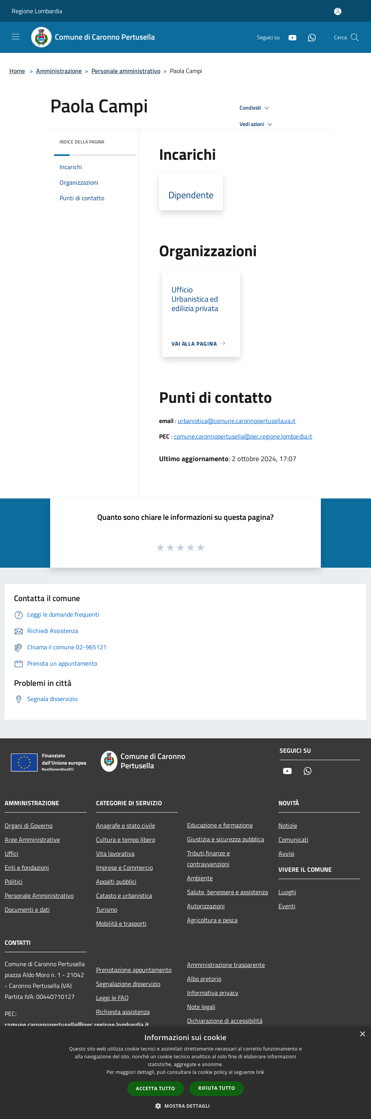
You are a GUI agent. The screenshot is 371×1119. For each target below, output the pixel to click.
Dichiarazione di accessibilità (224, 1020)
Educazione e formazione (220, 825)
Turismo (106, 909)
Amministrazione (59, 70)
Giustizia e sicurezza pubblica (225, 839)
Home (17, 70)
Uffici (11, 853)
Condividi (255, 108)
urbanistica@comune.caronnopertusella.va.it (237, 420)
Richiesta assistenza (123, 1011)
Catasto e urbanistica (124, 895)
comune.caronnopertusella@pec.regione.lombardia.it (243, 436)
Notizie (287, 825)
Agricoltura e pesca (212, 920)
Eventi (287, 906)
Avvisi (286, 853)
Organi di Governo (28, 825)
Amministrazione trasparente (226, 964)
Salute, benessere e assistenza (227, 892)
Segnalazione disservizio (128, 983)
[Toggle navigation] (15, 36)
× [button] (362, 1034)
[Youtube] (289, 37)
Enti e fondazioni (27, 867)
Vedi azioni (257, 124)
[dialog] (185, 1072)
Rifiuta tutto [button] (216, 1088)
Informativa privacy (212, 992)
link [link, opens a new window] (260, 1072)
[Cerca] (354, 37)
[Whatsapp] (309, 37)
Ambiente (200, 878)
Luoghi (287, 892)
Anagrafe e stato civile (125, 825)
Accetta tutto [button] (155, 1088)
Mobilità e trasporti (121, 923)
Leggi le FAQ (112, 997)
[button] (185, 1106)
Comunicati (293, 839)
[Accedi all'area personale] (337, 11)
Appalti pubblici (116, 881)
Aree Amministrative (32, 839)
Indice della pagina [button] (82, 141)
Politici (14, 881)
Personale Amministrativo (39, 895)
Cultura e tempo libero (125, 839)
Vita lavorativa (115, 853)
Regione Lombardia (37, 11)
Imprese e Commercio (124, 867)
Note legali (201, 1006)
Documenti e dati (27, 909)
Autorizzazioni (206, 906)
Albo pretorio (204, 978)
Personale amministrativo (125, 70)
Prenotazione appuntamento (134, 969)
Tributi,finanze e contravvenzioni (208, 858)
